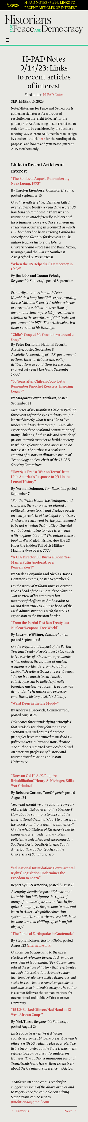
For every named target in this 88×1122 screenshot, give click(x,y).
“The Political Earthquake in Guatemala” (42, 933)
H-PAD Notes (53, 94)
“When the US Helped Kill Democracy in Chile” (42, 266)
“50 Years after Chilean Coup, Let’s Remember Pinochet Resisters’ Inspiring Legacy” (42, 386)
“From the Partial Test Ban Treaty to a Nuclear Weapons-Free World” (40, 625)
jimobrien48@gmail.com (30, 1102)
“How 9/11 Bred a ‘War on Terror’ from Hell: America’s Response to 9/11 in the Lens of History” (41, 476)
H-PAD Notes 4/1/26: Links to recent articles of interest (50, 5)
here (41, 138)
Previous (22, 1111)
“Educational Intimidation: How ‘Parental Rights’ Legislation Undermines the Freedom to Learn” (43, 873)
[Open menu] (7, 40)
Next (68, 1111)
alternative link (39, 945)
